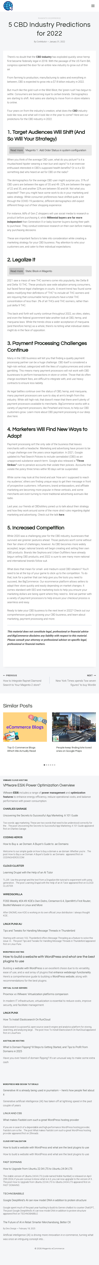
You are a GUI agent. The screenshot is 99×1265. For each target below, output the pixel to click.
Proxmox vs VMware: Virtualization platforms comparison (35, 994)
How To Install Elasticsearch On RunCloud (26, 1019)
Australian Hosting (13, 1041)
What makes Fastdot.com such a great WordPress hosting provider (41, 1119)
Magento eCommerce (49, 18)
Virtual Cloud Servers (15, 988)
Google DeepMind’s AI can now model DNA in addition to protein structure (44, 1200)
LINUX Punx (10, 1013)
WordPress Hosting (13, 952)
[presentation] (25, 727)
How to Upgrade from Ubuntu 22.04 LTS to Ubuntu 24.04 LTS (37, 1168)
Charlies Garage (15, 809)
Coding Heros (12, 837)
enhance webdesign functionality (72, 972)
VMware (11, 792)
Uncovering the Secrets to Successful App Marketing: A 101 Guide (40, 815)
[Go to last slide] (7, 737)
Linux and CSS (12, 1113)
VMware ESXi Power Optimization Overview (43, 785)
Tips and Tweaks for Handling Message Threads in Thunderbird (39, 930)
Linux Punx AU (12, 924)
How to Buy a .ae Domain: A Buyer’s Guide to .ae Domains (36, 844)
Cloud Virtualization (14, 1141)
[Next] (92, 737)
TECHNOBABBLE (13, 1193)
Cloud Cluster (13, 866)
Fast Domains (12, 1162)
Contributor (42, 41)
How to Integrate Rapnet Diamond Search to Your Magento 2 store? (25, 679)
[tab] (44, 765)
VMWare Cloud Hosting (15, 780)
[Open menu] (93, 5)
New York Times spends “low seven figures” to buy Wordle (74, 679)
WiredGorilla (12, 894)
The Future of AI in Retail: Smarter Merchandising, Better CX (37, 1222)
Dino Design (11, 1228)
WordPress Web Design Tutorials (21, 1084)
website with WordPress (28, 968)
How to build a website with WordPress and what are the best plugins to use (46, 1147)
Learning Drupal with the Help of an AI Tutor (28, 872)
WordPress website (63, 976)
